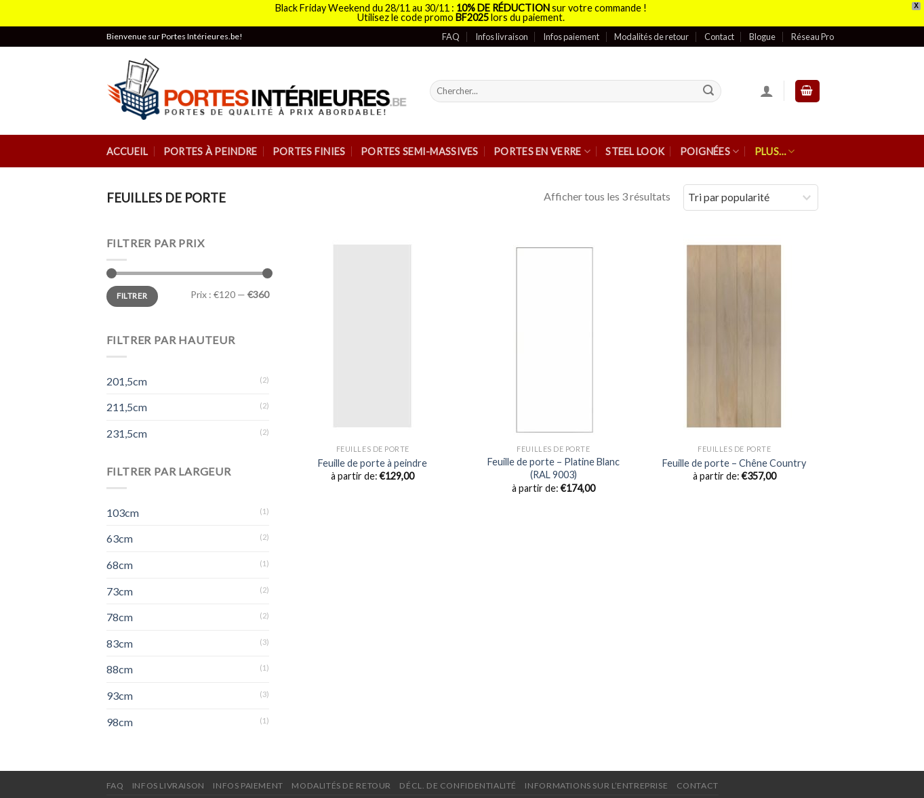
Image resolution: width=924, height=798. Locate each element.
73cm (119, 585)
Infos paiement (571, 31)
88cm (119, 664)
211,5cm (126, 402)
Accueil (127, 146)
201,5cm (126, 375)
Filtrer (132, 291)
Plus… (775, 146)
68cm (119, 559)
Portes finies (309, 146)
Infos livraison (501, 31)
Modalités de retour (651, 31)
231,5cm (126, 428)
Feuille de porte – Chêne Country (734, 457)
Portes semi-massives (420, 146)
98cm (119, 716)
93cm (119, 690)
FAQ (451, 31)
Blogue (762, 31)
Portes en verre (542, 146)
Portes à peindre (210, 146)
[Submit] (708, 86)
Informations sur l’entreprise (596, 781)
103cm (122, 507)
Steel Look (634, 146)
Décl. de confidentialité (458, 781)
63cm (119, 533)
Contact (719, 31)
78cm (119, 612)
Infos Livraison (168, 781)
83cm (119, 637)
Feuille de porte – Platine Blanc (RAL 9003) (553, 463)
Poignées (710, 146)
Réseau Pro (812, 31)
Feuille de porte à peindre (372, 457)
